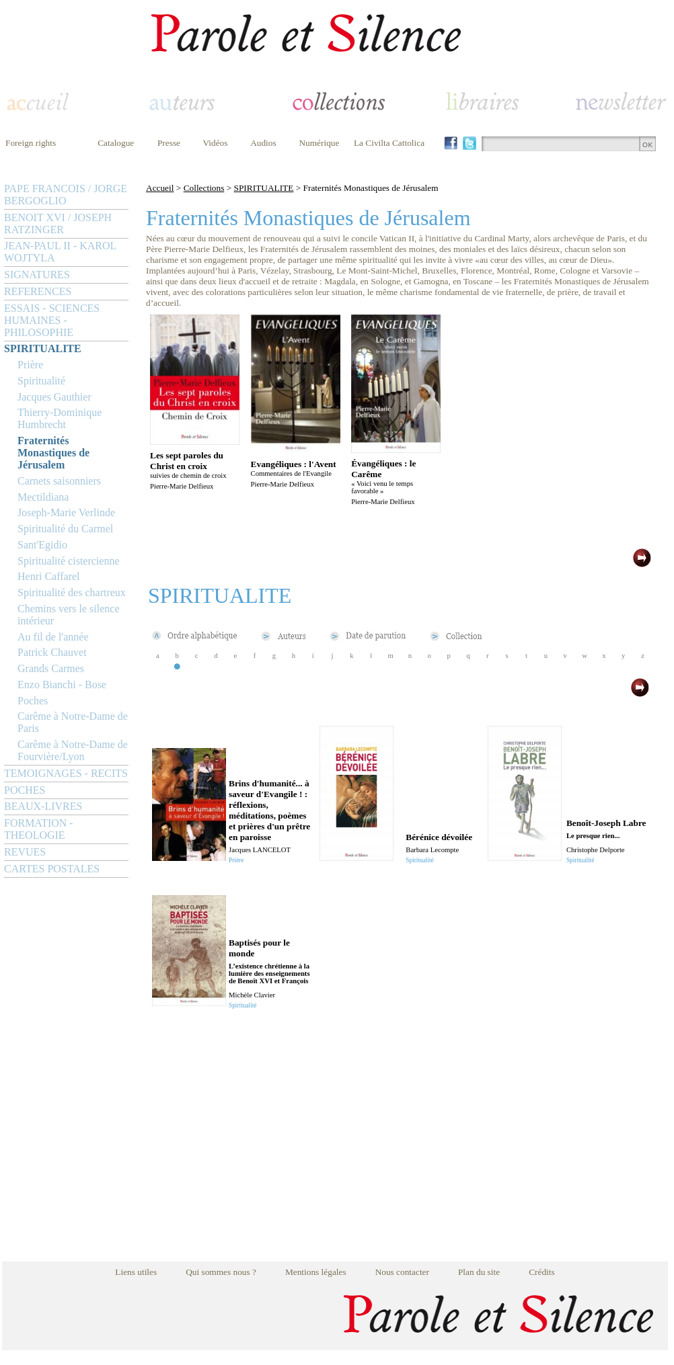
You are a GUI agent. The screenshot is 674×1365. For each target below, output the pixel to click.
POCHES (24, 790)
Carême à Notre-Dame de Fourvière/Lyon (72, 750)
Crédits (542, 1272)
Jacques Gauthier (54, 397)
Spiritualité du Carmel (65, 528)
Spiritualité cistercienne (68, 561)
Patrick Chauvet (52, 652)
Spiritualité (41, 380)
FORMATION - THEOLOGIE (38, 829)
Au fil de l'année (53, 637)
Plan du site (479, 1272)
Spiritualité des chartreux (71, 592)
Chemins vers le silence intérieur (68, 614)
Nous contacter (402, 1272)
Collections (204, 188)
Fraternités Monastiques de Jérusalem (53, 452)
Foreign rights (30, 143)
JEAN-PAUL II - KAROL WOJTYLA (60, 251)
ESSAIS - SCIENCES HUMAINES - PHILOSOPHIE (52, 320)
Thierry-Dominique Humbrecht (59, 418)
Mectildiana (43, 497)
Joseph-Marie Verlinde (66, 512)
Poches (32, 700)
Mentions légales (315, 1272)
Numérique (319, 143)
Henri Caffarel (48, 576)
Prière (30, 364)
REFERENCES (37, 291)
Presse (168, 143)
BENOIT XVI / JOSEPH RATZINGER (58, 223)
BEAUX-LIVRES (43, 806)
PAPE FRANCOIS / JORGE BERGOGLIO (65, 194)
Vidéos (215, 143)
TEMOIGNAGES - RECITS (66, 773)
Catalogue (116, 143)
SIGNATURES (37, 274)
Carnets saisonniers (59, 481)
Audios (263, 143)
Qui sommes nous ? (221, 1272)
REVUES (25, 852)
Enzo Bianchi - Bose (61, 684)
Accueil (160, 188)
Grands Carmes (50, 668)
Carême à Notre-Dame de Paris (72, 722)
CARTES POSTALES (52, 868)
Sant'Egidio (42, 544)
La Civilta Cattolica (389, 143)
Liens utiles (136, 1272)
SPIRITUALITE (42, 348)
